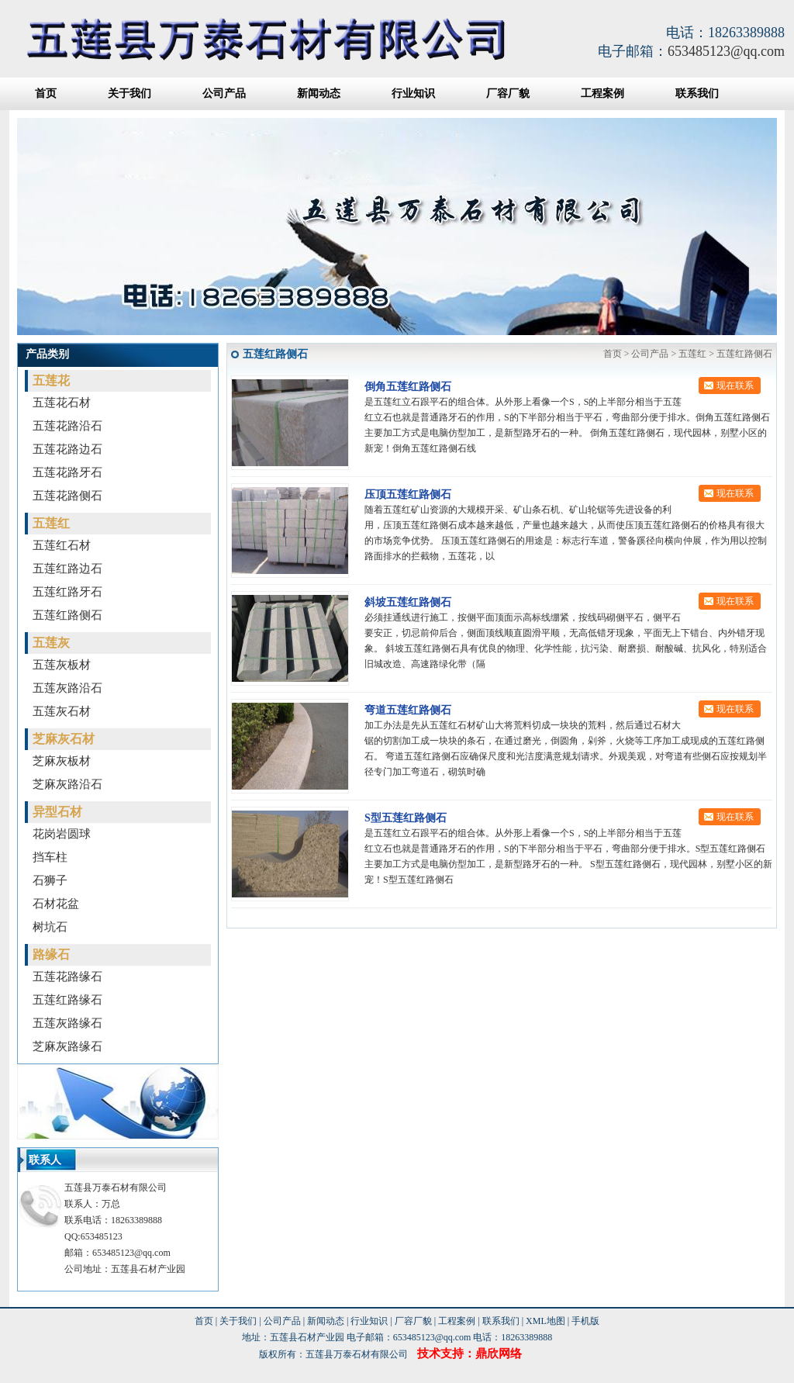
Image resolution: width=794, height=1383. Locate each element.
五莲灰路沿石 (67, 688)
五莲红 (51, 523)
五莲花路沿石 (67, 426)
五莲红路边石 (67, 568)
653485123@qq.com (726, 51)
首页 (46, 93)
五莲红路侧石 (67, 615)
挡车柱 (50, 857)
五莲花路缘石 (67, 976)
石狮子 (50, 880)
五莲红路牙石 (67, 592)
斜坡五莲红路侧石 (407, 602)
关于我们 (129, 93)
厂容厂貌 (508, 93)
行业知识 (413, 93)
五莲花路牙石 (67, 472)
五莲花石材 (62, 402)
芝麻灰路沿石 (67, 784)
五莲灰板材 (62, 665)
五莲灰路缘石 (67, 1023)
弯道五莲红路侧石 (407, 710)
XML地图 (545, 1321)
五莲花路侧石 (67, 495)
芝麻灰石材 (64, 738)
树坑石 (50, 927)
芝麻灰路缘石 (67, 1046)
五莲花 (51, 380)
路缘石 (51, 954)
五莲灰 (51, 642)
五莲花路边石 (67, 449)
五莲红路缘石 (67, 1000)
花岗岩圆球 (62, 834)
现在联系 (735, 385)
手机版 (585, 1321)
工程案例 (602, 93)
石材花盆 (56, 903)
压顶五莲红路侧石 (407, 494)
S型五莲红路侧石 (405, 818)
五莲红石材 (62, 545)
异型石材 (57, 811)
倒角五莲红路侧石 (407, 386)
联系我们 (697, 93)
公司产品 (224, 93)
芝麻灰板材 (62, 761)
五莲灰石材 (62, 711)
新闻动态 (318, 93)
